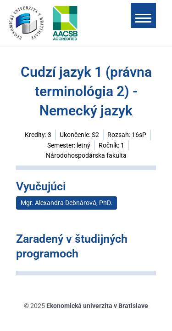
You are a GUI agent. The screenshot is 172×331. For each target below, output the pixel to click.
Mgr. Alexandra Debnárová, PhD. (66, 202)
